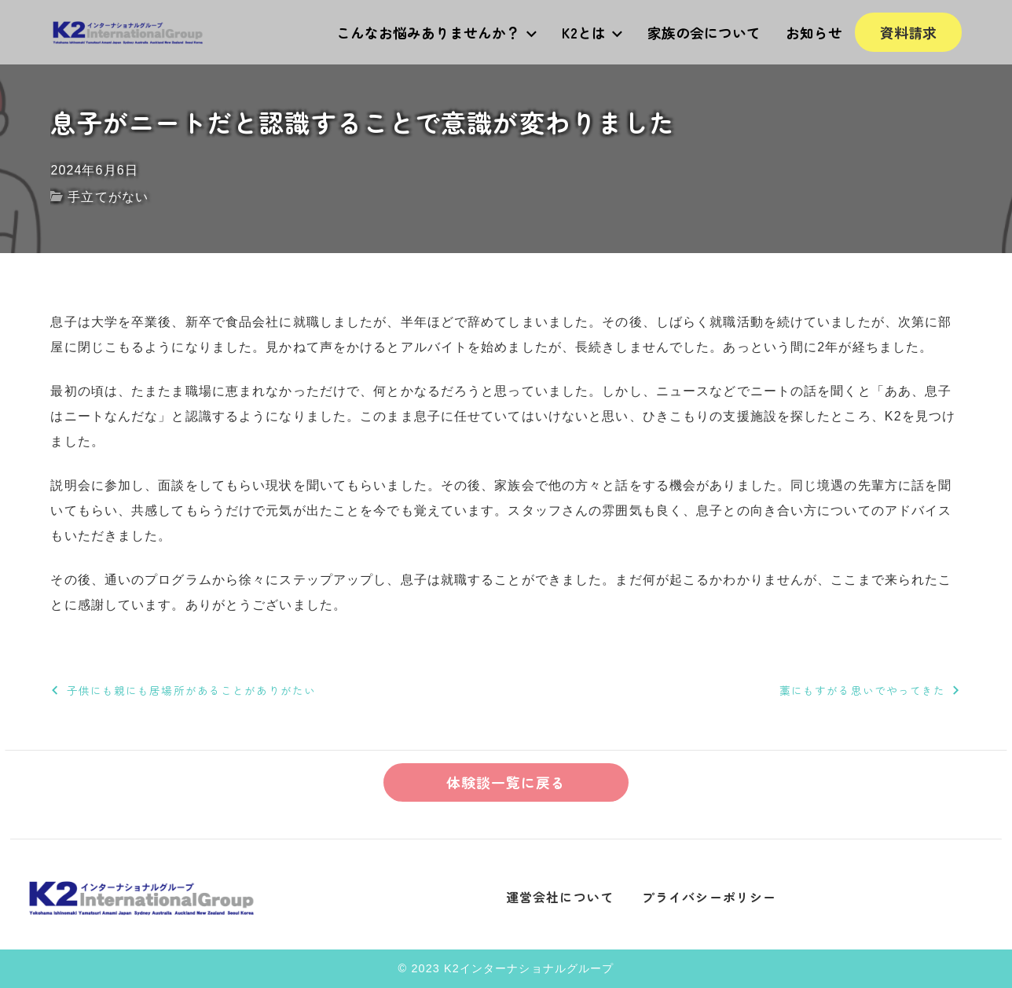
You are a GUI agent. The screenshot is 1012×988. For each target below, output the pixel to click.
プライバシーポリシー (709, 896)
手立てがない (108, 197)
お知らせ (814, 32)
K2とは (592, 32)
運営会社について (560, 896)
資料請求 (908, 32)
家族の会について (704, 32)
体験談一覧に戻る (506, 782)
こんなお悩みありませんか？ (436, 32)
